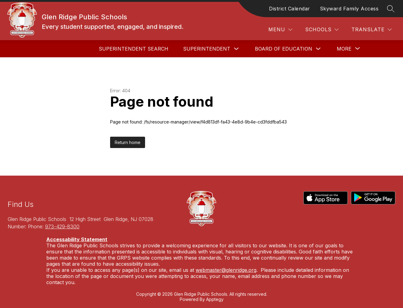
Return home (127, 142)
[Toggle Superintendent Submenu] (236, 49)
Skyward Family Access (349, 9)
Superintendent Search (133, 49)
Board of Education (283, 49)
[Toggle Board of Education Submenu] (318, 49)
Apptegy (215, 299)
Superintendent (206, 49)
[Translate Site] (371, 29)
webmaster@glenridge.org (226, 270)
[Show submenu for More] (344, 48)
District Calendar (289, 9)
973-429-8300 (62, 226)
